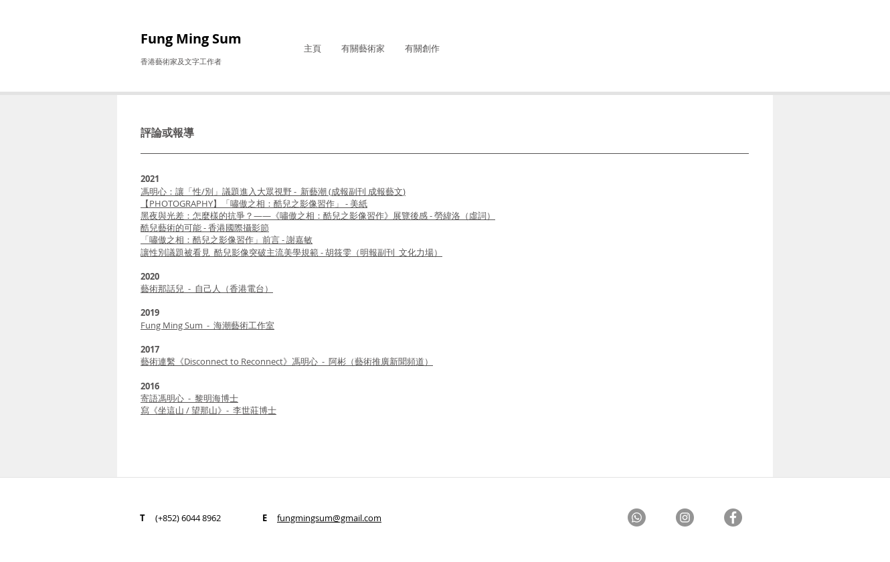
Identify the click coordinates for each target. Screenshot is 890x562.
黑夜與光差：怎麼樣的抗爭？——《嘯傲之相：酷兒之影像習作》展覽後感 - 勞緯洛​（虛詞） (318, 215)
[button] (363, 48)
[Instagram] (685, 517)
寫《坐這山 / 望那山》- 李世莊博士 (208, 410)
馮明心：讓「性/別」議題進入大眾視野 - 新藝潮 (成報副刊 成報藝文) (273, 191)
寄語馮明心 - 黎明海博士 (189, 398)
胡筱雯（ (291, 252)
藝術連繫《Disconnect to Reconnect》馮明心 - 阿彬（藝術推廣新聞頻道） (287, 361)
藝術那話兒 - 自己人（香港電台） (207, 288)
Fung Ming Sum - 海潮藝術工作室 (207, 325)
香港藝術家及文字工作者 (181, 61)
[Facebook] (733, 517)
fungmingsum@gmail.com (329, 518)
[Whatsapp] (637, 517)
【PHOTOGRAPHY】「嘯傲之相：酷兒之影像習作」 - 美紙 (254, 203)
